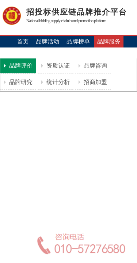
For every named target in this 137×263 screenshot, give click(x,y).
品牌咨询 (94, 65)
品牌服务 (109, 41)
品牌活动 (47, 41)
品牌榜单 (78, 41)
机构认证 (68, 53)
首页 (22, 41)
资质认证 (57, 65)
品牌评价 (20, 65)
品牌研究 (20, 82)
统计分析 (57, 82)
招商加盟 (94, 82)
